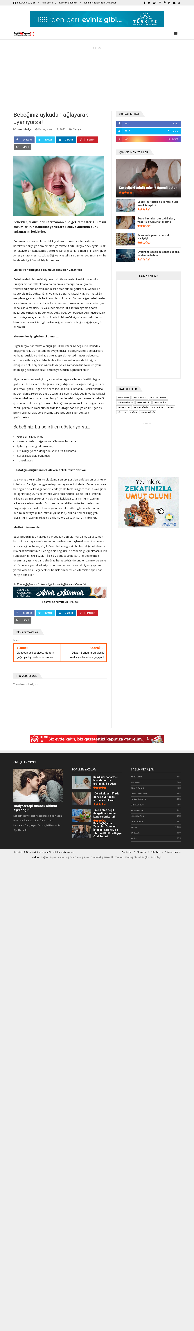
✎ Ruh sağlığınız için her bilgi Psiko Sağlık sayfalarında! (49, 584)
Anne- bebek (136, 777)
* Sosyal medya (173, 852)
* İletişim (141, 852)
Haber (35, 857)
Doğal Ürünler (138, 799)
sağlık (134, 839)
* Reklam (155, 852)
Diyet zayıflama (139, 794)
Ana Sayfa (47, 2)
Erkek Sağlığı (137, 805)
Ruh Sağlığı (137, 822)
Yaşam (134, 827)
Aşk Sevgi (135, 782)
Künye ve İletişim (68, 2)
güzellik (135, 833)
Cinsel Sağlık (138, 788)
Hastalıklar (137, 810)
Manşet (77, 129)
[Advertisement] (97, 78)
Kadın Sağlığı (138, 816)
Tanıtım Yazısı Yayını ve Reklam (100, 2)
